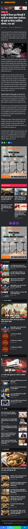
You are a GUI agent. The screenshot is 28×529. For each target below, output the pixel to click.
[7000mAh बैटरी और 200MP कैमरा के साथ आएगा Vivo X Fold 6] (5, 402)
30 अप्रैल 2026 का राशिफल (16, 341)
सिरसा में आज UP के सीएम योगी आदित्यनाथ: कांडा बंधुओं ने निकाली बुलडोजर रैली (7, 207)
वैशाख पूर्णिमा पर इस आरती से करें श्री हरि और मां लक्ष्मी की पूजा (18, 286)
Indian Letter (4, 27)
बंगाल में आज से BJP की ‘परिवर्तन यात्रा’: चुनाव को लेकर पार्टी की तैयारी (8, 413)
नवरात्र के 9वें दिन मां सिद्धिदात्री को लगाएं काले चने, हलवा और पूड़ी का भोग (13, 469)
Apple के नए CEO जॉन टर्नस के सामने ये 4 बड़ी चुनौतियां (18, 388)
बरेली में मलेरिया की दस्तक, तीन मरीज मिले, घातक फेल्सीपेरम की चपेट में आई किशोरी (20, 214)
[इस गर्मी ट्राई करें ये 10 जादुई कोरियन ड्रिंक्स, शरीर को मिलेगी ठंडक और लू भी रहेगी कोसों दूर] (5, 492)
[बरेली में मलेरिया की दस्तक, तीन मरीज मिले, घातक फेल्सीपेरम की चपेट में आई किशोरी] (21, 207)
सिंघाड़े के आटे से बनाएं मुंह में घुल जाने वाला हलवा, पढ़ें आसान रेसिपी (18, 476)
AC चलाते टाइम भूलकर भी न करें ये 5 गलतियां (13, 375)
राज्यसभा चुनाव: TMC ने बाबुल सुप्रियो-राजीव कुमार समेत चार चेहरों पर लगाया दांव (9, 420)
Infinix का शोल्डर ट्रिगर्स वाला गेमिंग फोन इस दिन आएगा (18, 394)
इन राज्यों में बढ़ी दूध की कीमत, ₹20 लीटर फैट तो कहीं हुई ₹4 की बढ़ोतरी (17, 273)
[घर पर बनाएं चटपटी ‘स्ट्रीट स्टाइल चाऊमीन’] (5, 506)
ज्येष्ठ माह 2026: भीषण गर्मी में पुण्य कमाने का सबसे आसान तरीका (17, 279)
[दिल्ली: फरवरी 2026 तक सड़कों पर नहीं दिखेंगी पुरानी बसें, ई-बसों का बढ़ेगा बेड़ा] (21, 191)
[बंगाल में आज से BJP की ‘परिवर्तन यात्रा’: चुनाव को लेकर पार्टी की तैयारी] (23, 414)
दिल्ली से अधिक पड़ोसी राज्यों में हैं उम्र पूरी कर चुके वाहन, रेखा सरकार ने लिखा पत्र (7, 198)
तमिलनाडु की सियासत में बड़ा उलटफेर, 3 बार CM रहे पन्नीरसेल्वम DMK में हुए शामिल (9, 427)
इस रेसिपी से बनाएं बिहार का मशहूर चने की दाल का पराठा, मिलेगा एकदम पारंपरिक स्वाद (18, 484)
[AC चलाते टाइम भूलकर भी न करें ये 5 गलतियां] (14, 366)
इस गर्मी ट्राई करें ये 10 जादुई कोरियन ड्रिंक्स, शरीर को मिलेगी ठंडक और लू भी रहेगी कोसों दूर (18, 491)
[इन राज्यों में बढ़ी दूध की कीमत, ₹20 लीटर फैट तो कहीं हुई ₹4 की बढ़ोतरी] (5, 274)
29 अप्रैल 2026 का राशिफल (16, 347)
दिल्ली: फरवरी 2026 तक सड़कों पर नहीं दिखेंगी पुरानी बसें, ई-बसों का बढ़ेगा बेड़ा (20, 198)
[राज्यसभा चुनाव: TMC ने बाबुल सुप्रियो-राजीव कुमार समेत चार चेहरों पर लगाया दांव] (23, 421)
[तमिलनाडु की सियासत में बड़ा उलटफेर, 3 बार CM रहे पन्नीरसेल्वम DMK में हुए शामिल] (23, 428)
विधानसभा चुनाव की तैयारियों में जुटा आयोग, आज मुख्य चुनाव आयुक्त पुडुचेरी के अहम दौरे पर (8, 434)
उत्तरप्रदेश (3, 12)
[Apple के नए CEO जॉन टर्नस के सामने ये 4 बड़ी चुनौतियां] (5, 389)
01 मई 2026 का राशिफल (15, 334)
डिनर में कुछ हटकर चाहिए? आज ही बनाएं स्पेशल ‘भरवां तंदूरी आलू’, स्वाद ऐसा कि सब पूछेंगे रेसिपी (18, 512)
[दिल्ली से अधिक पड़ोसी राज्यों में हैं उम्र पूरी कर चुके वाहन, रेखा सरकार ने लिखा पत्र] (7, 191)
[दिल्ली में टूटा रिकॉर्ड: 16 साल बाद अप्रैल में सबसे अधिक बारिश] (5, 294)
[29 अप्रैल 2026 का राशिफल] (5, 349)
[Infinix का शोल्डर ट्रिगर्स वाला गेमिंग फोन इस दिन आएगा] (5, 396)
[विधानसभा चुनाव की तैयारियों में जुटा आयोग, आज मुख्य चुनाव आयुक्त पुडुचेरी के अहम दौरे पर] (23, 435)
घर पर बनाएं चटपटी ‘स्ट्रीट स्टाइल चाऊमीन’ (17, 504)
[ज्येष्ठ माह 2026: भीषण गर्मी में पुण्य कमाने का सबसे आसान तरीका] (5, 281)
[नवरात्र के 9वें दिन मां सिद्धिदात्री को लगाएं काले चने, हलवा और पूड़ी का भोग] (14, 459)
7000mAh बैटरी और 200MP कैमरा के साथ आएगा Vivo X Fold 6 (18, 401)
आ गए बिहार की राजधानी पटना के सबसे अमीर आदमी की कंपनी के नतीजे (18, 266)
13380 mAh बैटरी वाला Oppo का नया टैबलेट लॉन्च (18, 381)
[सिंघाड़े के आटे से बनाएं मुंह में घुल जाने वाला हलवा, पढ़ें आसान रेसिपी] (5, 478)
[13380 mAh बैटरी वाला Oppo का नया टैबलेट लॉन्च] (5, 382)
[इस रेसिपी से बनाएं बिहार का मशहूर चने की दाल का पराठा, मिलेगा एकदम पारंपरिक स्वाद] (5, 485)
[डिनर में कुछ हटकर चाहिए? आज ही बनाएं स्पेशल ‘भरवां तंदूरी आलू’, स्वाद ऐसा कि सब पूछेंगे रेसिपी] (5, 513)
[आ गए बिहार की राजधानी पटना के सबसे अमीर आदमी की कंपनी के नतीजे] (5, 267)
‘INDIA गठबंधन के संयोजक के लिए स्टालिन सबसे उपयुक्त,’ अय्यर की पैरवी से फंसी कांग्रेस (9, 442)
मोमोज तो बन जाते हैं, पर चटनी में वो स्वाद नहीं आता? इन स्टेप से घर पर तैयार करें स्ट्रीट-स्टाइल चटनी (17, 498)
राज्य (6, 12)
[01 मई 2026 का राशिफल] (5, 336)
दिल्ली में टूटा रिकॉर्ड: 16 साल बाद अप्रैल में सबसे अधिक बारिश (18, 293)
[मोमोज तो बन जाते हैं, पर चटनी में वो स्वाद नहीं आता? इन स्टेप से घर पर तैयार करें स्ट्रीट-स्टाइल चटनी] (5, 499)
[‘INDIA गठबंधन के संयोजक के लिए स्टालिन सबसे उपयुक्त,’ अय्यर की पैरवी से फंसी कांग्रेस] (23, 442)
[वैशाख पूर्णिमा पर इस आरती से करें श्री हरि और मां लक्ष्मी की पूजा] (5, 287)
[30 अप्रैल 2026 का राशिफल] (5, 343)
